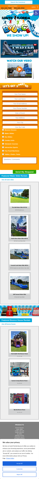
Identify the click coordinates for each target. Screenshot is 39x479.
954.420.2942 (19, 8)
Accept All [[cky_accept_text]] (19, 463)
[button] (36, 13)
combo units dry (19, 432)
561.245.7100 (6, 8)
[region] (19, 459)
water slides (19, 429)
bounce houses (19, 427)
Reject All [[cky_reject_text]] (19, 474)
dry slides (19, 434)
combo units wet (19, 431)
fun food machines (19, 438)
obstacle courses (19, 435)
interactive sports (19, 437)
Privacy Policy (10, 458)
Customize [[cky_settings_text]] (19, 469)
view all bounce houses (9, 324)
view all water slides (8, 180)
